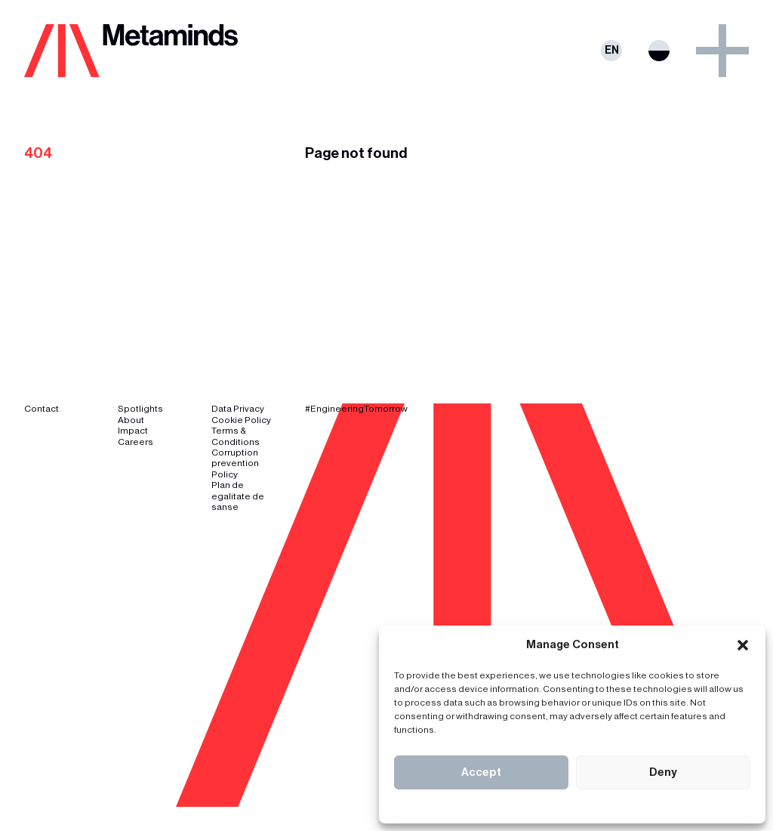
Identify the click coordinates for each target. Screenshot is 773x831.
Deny (663, 772)
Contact (41, 408)
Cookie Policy (241, 420)
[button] (742, 645)
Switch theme (659, 50)
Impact (133, 430)
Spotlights (140, 408)
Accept (481, 772)
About (131, 420)
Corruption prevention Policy (235, 463)
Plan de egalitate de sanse (237, 495)
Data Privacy (237, 408)
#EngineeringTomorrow (356, 408)
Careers (135, 441)
